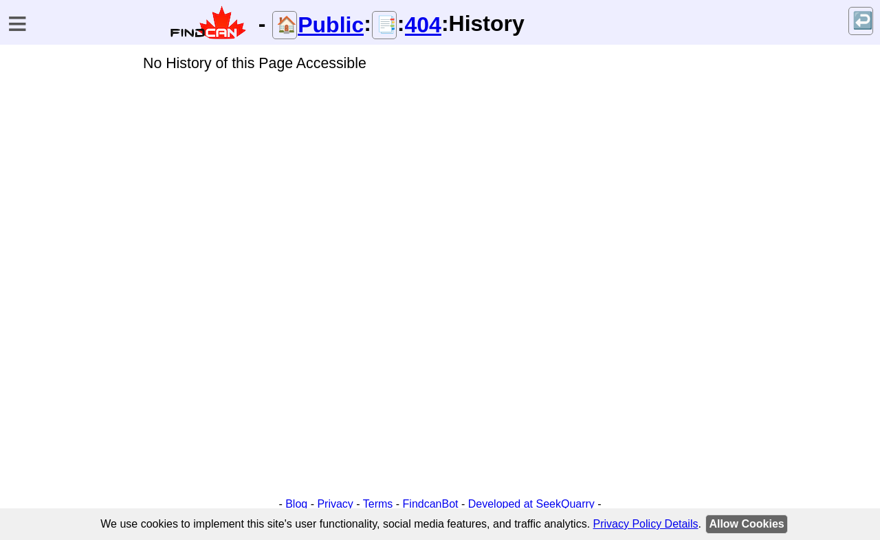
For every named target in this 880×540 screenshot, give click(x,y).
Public (331, 24)
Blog (296, 504)
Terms (378, 504)
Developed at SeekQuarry (531, 504)
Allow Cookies (746, 524)
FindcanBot (431, 504)
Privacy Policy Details (645, 524)
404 (423, 24)
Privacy (335, 504)
